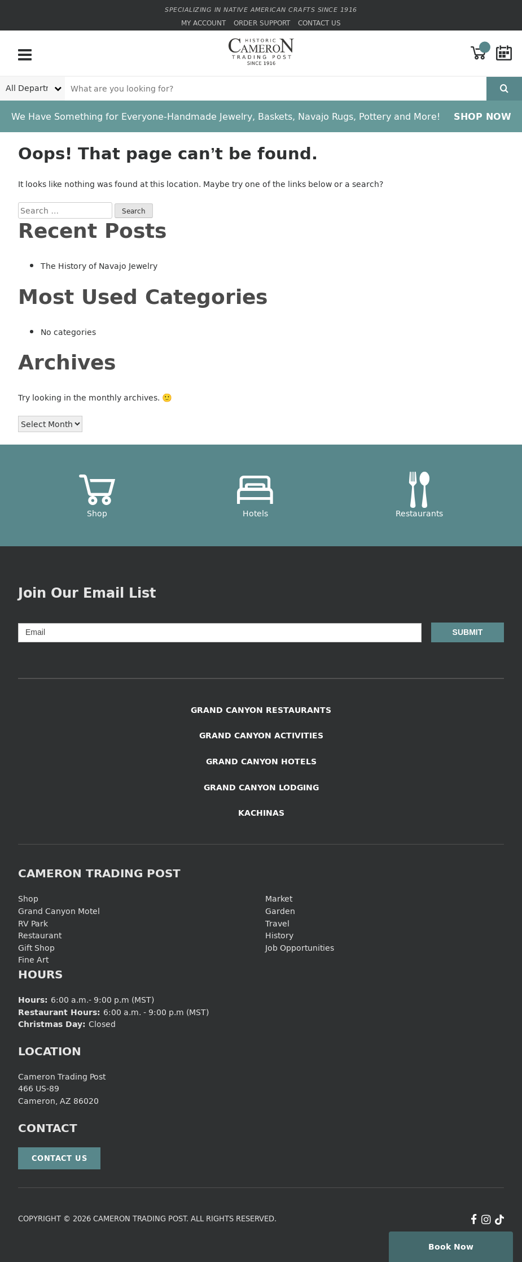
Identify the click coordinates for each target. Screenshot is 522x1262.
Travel (277, 923)
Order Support (262, 23)
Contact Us (319, 23)
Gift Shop (36, 948)
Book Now (450, 1246)
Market (278, 898)
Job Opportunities (299, 948)
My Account (203, 23)
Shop (28, 898)
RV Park (33, 923)
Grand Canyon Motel (59, 911)
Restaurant (40, 935)
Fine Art (33, 959)
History (279, 935)
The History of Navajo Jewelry (99, 266)
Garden (280, 911)
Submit (468, 632)
